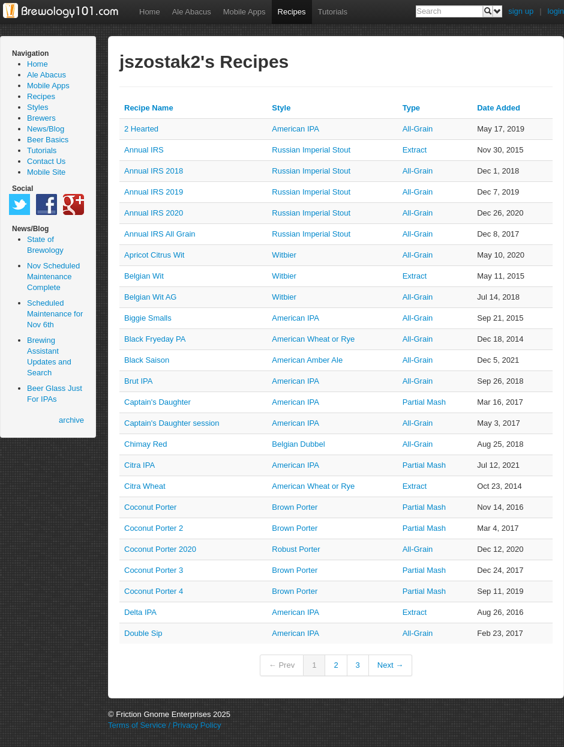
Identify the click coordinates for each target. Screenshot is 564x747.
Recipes (292, 11)
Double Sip (143, 633)
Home (149, 11)
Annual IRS (144, 149)
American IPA (295, 128)
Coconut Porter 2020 (160, 549)
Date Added (498, 107)
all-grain (418, 128)
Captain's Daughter (157, 402)
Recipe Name (148, 107)
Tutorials (332, 11)
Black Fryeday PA (154, 338)
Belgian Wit (144, 275)
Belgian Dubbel (298, 444)
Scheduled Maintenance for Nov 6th (55, 313)
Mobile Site (46, 172)
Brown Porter (294, 507)
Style (281, 107)
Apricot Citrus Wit (154, 254)
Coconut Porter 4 (153, 591)
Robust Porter (296, 549)
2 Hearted (141, 128)
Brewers (41, 117)
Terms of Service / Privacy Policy (164, 725)
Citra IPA (139, 465)
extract (415, 149)
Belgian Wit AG (150, 296)
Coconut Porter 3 (153, 570)
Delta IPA (140, 612)
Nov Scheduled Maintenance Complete (53, 276)
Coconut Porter (150, 507)
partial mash (424, 402)
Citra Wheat (145, 486)
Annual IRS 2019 (153, 191)
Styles (37, 107)
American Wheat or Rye (313, 338)
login (556, 11)
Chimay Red (145, 444)
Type (411, 107)
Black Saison (146, 359)
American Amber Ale (307, 359)
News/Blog (45, 128)
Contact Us (46, 161)
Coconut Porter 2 (153, 528)
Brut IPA (138, 381)
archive (71, 420)
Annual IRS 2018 (153, 170)
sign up (520, 11)
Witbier (284, 254)
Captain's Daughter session (172, 423)
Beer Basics (47, 139)
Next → (390, 665)
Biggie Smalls (148, 317)
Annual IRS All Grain (160, 233)
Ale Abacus (191, 11)
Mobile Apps (244, 11)
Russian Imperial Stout (311, 149)
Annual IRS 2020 (153, 212)
